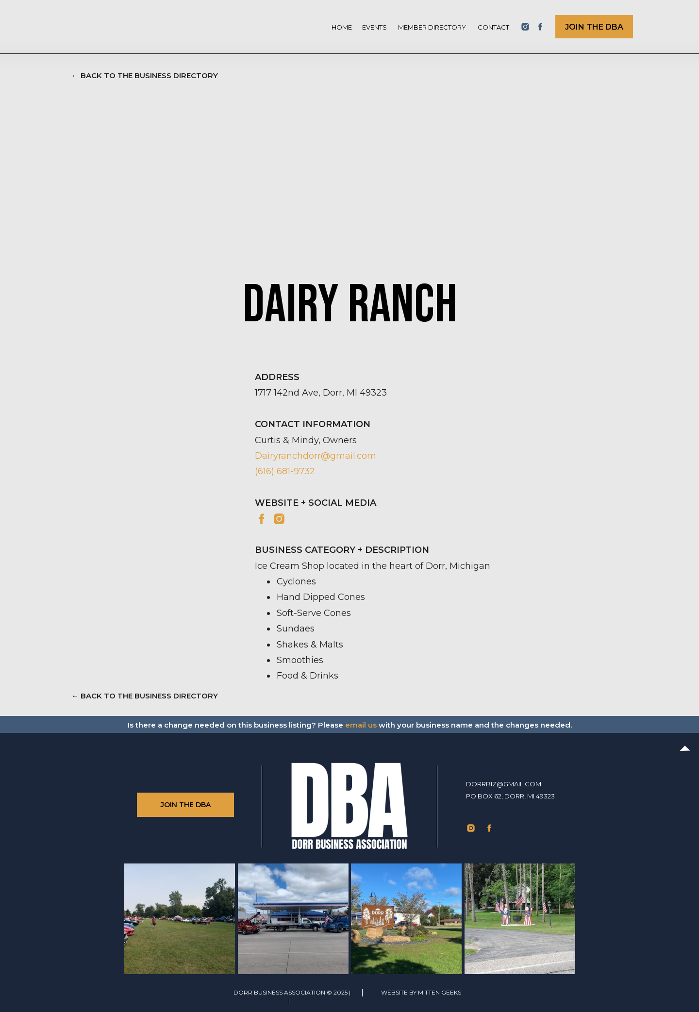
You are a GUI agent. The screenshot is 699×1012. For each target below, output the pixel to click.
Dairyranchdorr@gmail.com (315, 455)
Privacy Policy (316, 1001)
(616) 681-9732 (285, 471)
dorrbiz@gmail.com (503, 784)
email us (361, 725)
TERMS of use (265, 1001)
